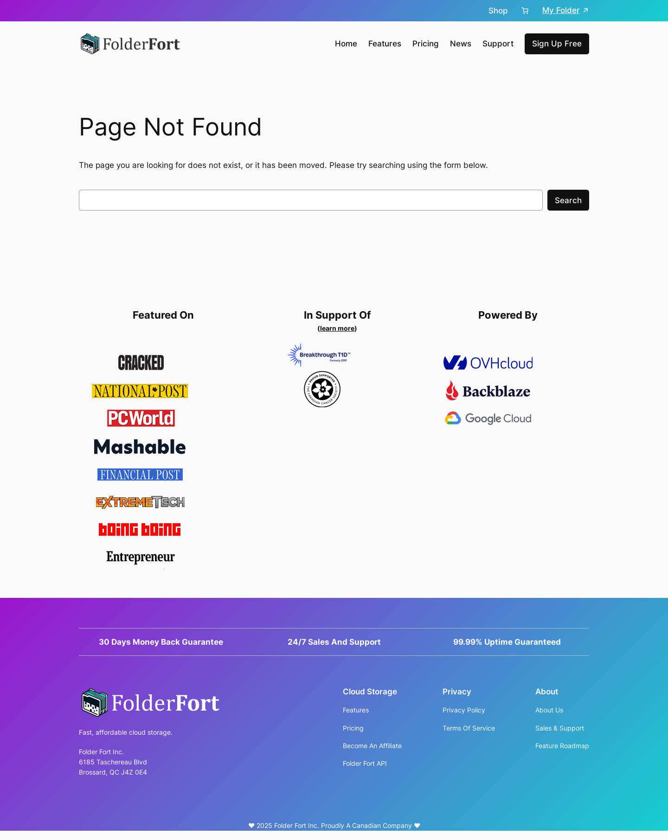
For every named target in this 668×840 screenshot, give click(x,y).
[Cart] (525, 10)
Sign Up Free (557, 43)
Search (568, 200)
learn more (337, 328)
